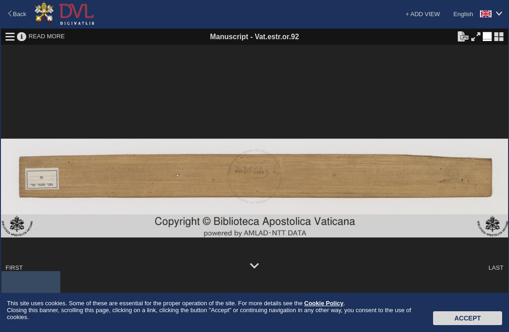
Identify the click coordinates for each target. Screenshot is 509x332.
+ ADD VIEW (422, 14)
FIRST (14, 267)
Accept (467, 318)
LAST (495, 267)
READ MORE (47, 36)
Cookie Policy (323, 303)
